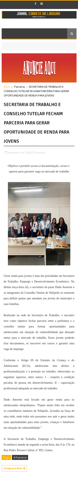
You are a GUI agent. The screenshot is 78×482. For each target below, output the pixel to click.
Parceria (19, 87)
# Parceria (20, 457)
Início (7, 87)
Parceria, (40, 152)
